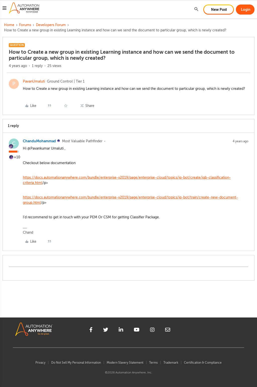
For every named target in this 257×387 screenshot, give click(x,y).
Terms (153, 362)
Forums (25, 25)
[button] (5, 9)
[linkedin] (121, 330)
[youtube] (137, 330)
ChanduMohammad (39, 141)
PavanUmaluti (34, 81)
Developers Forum (51, 25)
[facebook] (91, 330)
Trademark (170, 362)
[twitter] (105, 330)
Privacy (40, 362)
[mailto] (167, 330)
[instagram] (152, 330)
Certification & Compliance (203, 362)
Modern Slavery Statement (125, 362)
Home (9, 25)
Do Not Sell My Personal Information (76, 362)
